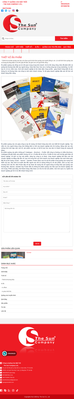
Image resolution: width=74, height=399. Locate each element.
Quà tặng (67, 47)
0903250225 (11, 353)
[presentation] (16, 236)
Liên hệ (25, 51)
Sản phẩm (9, 51)
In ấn (37, 47)
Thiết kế (29, 47)
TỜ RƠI (28, 252)
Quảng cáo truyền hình (51, 47)
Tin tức (17, 51)
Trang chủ (9, 47)
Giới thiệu (19, 47)
